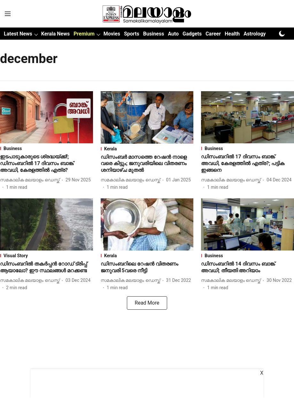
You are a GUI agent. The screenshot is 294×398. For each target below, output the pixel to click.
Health (232, 34)
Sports (131, 34)
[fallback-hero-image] (46, 117)
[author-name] (31, 180)
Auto (173, 34)
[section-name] (46, 148)
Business (153, 34)
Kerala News (55, 34)
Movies (112, 34)
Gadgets (192, 34)
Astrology (255, 34)
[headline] (46, 163)
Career (213, 34)
